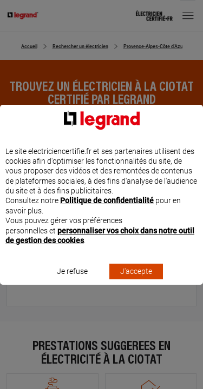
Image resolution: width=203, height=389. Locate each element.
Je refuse (72, 281)
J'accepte (136, 281)
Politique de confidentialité (107, 210)
